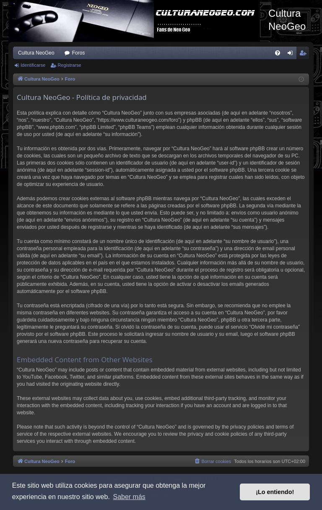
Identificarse (33, 65)
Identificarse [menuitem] (292, 54)
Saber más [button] (129, 496)
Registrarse (69, 65)
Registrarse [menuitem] (304, 54)
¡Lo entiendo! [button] (275, 492)
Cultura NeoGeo (36, 53)
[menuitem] (277, 53)
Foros (78, 53)
